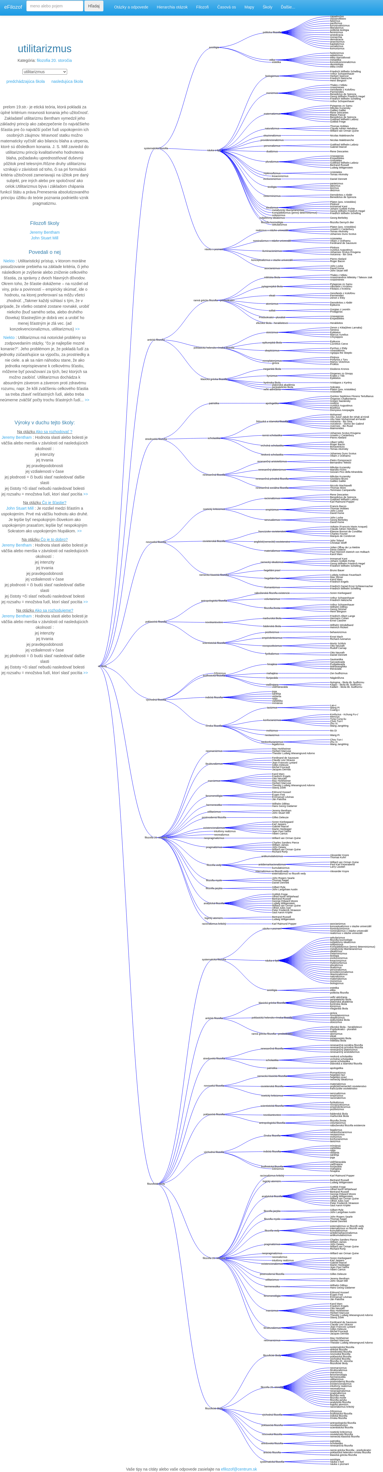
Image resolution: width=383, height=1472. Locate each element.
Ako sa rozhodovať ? (54, 431)
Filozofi (202, 7)
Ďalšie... (288, 7)
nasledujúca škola (67, 81)
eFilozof (13, 7)
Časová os (226, 7)
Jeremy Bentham (45, 232)
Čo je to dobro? (54, 539)
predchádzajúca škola (26, 81)
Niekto (9, 261)
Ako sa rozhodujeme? (54, 610)
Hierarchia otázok (172, 7)
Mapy (249, 7)
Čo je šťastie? (54, 502)
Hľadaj (94, 6)
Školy (267, 7)
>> (77, 329)
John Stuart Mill (44, 238)
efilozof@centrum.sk (239, 1469)
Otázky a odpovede (131, 7)
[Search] (54, 6)
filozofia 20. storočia (54, 60)
